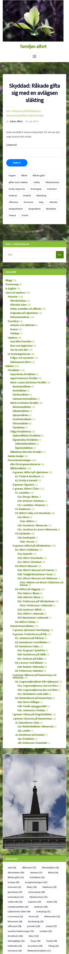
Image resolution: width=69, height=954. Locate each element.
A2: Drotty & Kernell (24, 452)
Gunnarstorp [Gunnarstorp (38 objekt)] (52, 837)
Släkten (9, 346)
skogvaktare (13, 202)
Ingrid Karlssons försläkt (22, 357)
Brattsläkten (18, 368)
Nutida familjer (13, 114)
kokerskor (47, 184)
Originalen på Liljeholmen (23, 296)
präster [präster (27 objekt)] (30, 868)
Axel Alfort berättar (19, 323)
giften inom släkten (16, 178)
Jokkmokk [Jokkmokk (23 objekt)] (14, 846)
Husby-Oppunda (15, 184)
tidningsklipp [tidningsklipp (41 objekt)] (49, 877)
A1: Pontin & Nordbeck (26, 448)
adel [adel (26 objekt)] (11, 820)
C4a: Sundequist (25, 505)
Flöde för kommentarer (14, 939)
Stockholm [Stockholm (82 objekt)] (14, 877)
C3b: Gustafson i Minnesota (30, 493)
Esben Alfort (13, 119)
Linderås (25, 190)
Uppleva (12, 319)
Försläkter (12, 349)
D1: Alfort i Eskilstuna (25, 516)
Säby (24, 196)
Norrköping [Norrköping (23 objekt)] (33, 863)
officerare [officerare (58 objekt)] (51, 863)
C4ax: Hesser (26, 509)
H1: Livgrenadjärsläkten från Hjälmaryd (34, 638)
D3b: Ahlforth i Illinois (27, 560)
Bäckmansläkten (21, 383)
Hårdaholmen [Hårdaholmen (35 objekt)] (35, 842)
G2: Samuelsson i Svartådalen (29, 602)
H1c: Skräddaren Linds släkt (30, 650)
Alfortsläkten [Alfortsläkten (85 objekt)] (15, 824)
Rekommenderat (18, 300)
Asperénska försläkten (20, 353)
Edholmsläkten (20, 387)
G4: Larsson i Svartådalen (27, 621)
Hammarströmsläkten (23, 376)
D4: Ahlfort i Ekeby (24, 583)
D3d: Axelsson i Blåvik (27, 572)
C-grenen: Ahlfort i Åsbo (24, 459)
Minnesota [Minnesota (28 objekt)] (14, 863)
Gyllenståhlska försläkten (25, 410)
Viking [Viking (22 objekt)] (31, 886)
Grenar (13, 311)
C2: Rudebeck (21, 478)
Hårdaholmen (47, 178)
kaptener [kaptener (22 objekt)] (32, 846)
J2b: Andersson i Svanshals (30, 695)
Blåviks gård (35, 172)
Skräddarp (29, 202)
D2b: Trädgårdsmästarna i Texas (33, 539)
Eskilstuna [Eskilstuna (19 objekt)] (14, 837)
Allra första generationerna (23, 437)
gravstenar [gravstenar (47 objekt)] (32, 837)
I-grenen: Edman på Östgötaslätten (30, 669)
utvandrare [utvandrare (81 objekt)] (14, 886)
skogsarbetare (50, 196)
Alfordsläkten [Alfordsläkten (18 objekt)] (47, 820)
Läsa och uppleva (14, 277)
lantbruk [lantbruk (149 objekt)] (38, 850)
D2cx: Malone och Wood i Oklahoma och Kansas (40, 548)
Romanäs (12, 196)
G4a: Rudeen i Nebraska (29, 625)
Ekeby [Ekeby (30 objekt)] (55, 833)
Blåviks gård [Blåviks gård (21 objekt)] (15, 828)
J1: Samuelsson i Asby (25, 676)
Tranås (54, 202)
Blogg (8, 266)
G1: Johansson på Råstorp (28, 598)
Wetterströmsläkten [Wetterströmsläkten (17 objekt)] (18, 890)
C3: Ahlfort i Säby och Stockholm (31, 482)
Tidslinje (14, 315)
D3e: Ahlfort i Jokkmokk (29, 575)
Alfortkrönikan (17, 285)
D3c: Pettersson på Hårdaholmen (21, 110)
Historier (12, 281)
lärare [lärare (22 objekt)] (31, 859)
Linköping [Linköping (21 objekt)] (39, 855)
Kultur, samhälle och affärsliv (24, 292)
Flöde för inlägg (10, 932)
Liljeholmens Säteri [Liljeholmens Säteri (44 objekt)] (18, 855)
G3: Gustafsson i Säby (25, 606)
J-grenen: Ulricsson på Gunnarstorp (30, 673)
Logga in (7, 926)
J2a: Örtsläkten (24, 692)
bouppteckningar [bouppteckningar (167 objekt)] (18, 833)
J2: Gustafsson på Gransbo (28, 688)
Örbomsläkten (20, 399)
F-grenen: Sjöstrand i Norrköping (29, 591)
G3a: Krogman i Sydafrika (29, 609)
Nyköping (38, 190)
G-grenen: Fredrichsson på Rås (28, 594)
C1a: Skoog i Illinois (27, 467)
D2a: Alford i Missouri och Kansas (33, 535)
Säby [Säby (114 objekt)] (31, 877)
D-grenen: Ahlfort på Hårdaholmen (30, 512)
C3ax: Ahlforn (26, 490)
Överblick (12, 304)
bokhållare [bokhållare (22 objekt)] (34, 828)
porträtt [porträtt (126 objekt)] (14, 868)
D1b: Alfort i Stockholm (28, 524)
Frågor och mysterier (20, 338)
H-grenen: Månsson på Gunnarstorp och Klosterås (37, 632)
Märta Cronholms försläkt (23, 380)
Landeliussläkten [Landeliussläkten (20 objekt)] (17, 850)
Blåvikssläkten (17, 440)
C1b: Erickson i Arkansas (29, 471)
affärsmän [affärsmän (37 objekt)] (27, 820)
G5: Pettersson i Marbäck (27, 629)
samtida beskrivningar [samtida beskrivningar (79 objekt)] (19, 872)
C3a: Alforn (22, 486)
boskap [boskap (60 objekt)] (51, 828)
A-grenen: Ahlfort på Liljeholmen (28, 444)
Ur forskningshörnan (18, 334)
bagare (11, 172)
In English (10, 273)
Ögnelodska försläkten (24, 414)
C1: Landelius (21, 463)
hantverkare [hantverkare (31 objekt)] (15, 842)
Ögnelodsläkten (23, 421)
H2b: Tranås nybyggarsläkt (30, 661)
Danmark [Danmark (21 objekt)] (39, 833)
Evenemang (11, 269)
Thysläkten (18, 402)
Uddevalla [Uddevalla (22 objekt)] (43, 881)
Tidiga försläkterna (19, 406)
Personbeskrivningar (18, 433)
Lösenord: (34, 147)
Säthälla (34, 196)
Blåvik (22, 172)
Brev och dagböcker (20, 326)
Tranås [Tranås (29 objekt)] (27, 881)
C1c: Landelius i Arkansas (29, 475)
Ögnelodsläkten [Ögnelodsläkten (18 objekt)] (43, 890)
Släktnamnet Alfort (19, 342)
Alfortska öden (17, 288)
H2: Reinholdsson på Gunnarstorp (31, 654)
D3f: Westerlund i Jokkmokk (31, 579)
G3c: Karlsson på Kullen (28, 617)
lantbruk (12, 190)
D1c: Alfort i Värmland (28, 527)
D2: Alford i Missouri (24, 531)
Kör (60, 240)
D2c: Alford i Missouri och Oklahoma (35, 543)
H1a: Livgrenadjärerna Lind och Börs (35, 642)
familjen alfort (33, 46)
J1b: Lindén (23, 684)
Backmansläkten (21, 364)
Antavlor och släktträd (21, 307)
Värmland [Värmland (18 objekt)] (47, 886)
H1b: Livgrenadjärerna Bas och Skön (35, 646)
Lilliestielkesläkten (23, 418)
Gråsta (33, 178)
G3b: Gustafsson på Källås (30, 613)
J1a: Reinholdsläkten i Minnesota (33, 680)
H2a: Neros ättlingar (27, 657)
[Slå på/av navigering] (35, 56)
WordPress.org (10, 946)
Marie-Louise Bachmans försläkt (26, 361)
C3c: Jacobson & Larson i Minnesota (35, 497)
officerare (51, 190)
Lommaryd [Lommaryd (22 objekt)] (14, 859)
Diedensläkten (19, 372)
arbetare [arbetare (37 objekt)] (34, 824)
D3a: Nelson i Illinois (27, 556)
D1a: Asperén (23, 520)
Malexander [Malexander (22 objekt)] (48, 859)
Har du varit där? (18, 330)
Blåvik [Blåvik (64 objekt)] (49, 824)
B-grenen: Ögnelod (22, 456)
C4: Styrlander (22, 501)
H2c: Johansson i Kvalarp (29, 665)
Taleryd (42, 202)
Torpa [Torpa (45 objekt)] (12, 881)
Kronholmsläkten (21, 395)
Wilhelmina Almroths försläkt (24, 425)
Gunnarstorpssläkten (48, 110)
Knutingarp (33, 184)
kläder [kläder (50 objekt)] (48, 846)
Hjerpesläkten (19, 391)
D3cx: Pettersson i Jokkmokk (34, 568)
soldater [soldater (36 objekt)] (42, 872)
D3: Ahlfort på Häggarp (26, 553)
